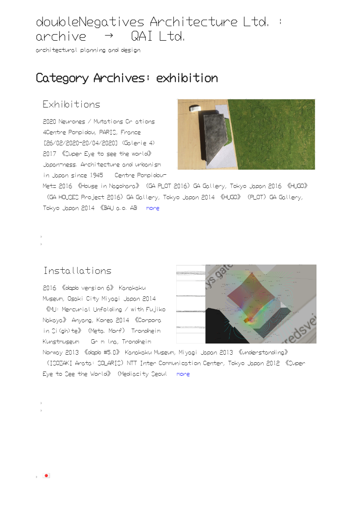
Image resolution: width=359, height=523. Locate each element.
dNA (91, 237)
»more (149, 207)
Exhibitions (72, 103)
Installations (77, 270)
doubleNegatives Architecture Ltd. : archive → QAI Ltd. (160, 28)
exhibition (87, 244)
